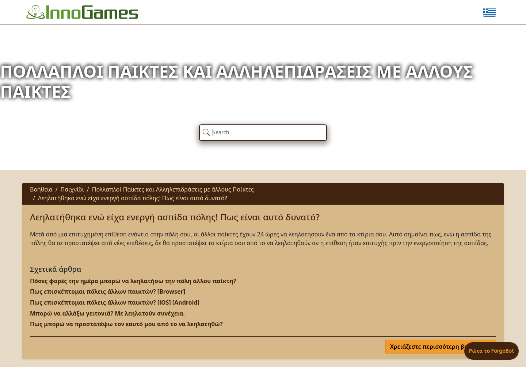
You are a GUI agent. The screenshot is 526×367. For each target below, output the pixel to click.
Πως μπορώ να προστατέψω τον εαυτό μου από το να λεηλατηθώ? (126, 324)
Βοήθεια (41, 189)
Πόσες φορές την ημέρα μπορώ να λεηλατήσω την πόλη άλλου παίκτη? (133, 281)
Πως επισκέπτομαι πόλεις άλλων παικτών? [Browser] (107, 291)
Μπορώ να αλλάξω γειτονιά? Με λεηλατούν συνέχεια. (107, 313)
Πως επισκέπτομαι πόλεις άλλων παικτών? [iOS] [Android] (114, 302)
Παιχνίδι (72, 189)
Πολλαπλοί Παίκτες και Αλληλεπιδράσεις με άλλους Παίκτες (173, 189)
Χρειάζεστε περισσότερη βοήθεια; (438, 347)
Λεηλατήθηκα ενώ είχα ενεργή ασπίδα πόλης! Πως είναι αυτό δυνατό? (132, 198)
